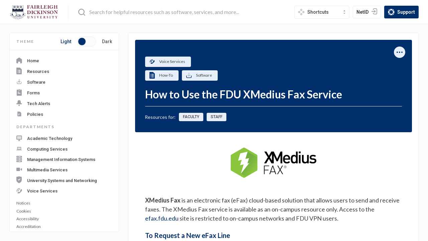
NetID (368, 12)
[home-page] (34, 12)
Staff (216, 116)
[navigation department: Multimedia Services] (64, 169)
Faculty (191, 116)
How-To (161, 75)
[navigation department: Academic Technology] (64, 138)
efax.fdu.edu (162, 218)
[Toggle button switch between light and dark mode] (86, 41)
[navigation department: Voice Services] (64, 190)
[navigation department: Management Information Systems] (64, 158)
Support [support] (403, 12)
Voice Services (167, 61)
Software (199, 75)
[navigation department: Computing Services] (64, 148)
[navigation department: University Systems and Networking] (64, 179)
